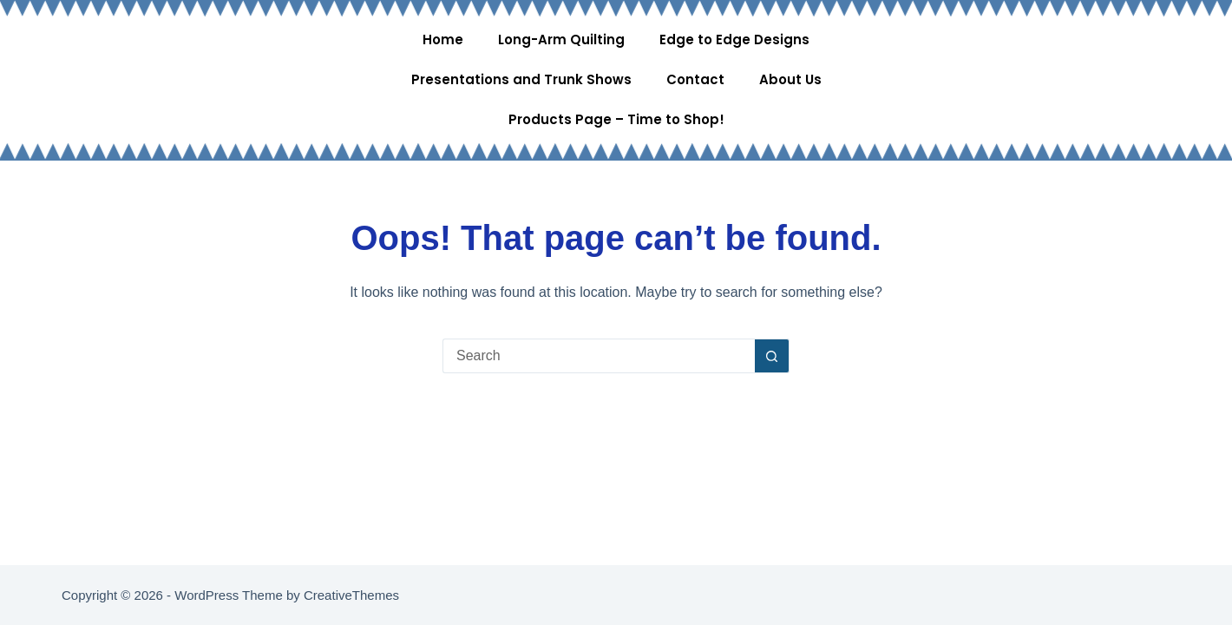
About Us (790, 79)
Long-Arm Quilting (561, 39)
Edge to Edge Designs (734, 39)
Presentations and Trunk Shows (521, 79)
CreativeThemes (351, 595)
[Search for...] (598, 356)
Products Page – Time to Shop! (616, 119)
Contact (695, 79)
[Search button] (772, 356)
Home (443, 39)
